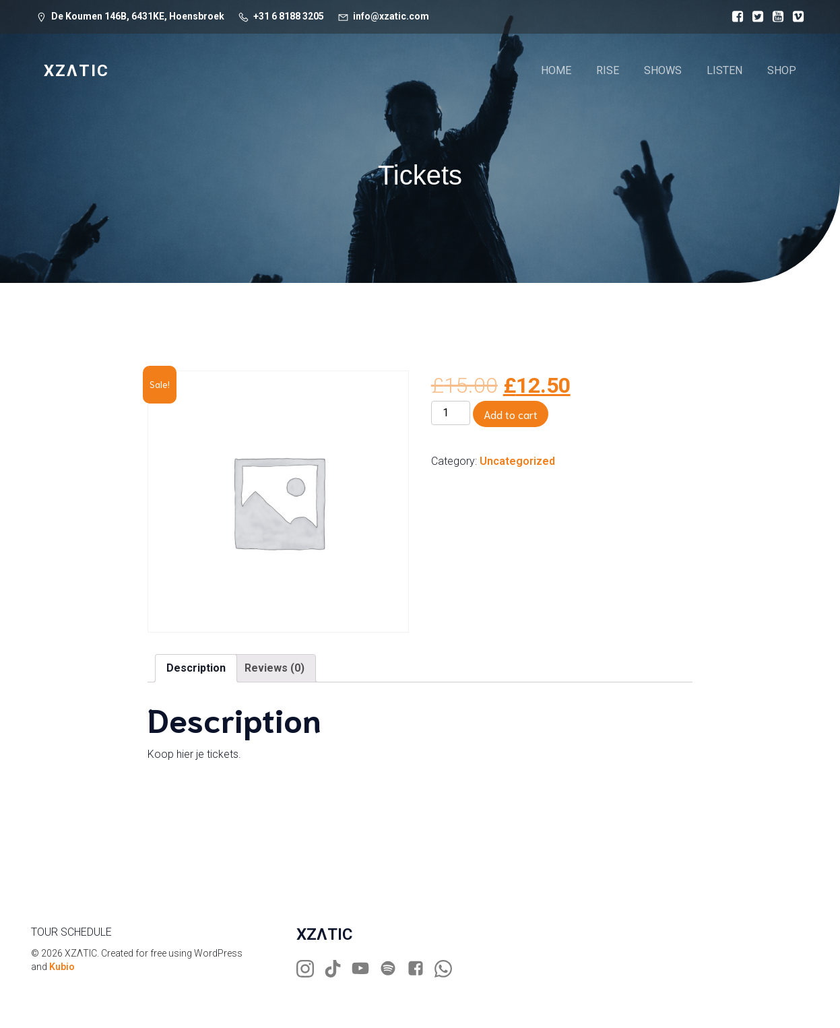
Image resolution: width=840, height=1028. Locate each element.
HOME (556, 70)
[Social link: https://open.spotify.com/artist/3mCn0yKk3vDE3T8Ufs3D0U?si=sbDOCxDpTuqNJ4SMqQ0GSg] (393, 968)
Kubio (62, 966)
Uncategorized (517, 461)
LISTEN (724, 70)
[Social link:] (734, 17)
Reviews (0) (274, 668)
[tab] (196, 668)
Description (196, 668)
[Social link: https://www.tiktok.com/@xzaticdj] (338, 968)
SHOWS (663, 70)
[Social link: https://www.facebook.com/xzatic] (420, 968)
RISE (607, 70)
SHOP (781, 70)
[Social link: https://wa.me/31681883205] (448, 968)
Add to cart (511, 414)
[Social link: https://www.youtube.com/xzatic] (365, 968)
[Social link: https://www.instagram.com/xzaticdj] (310, 968)
